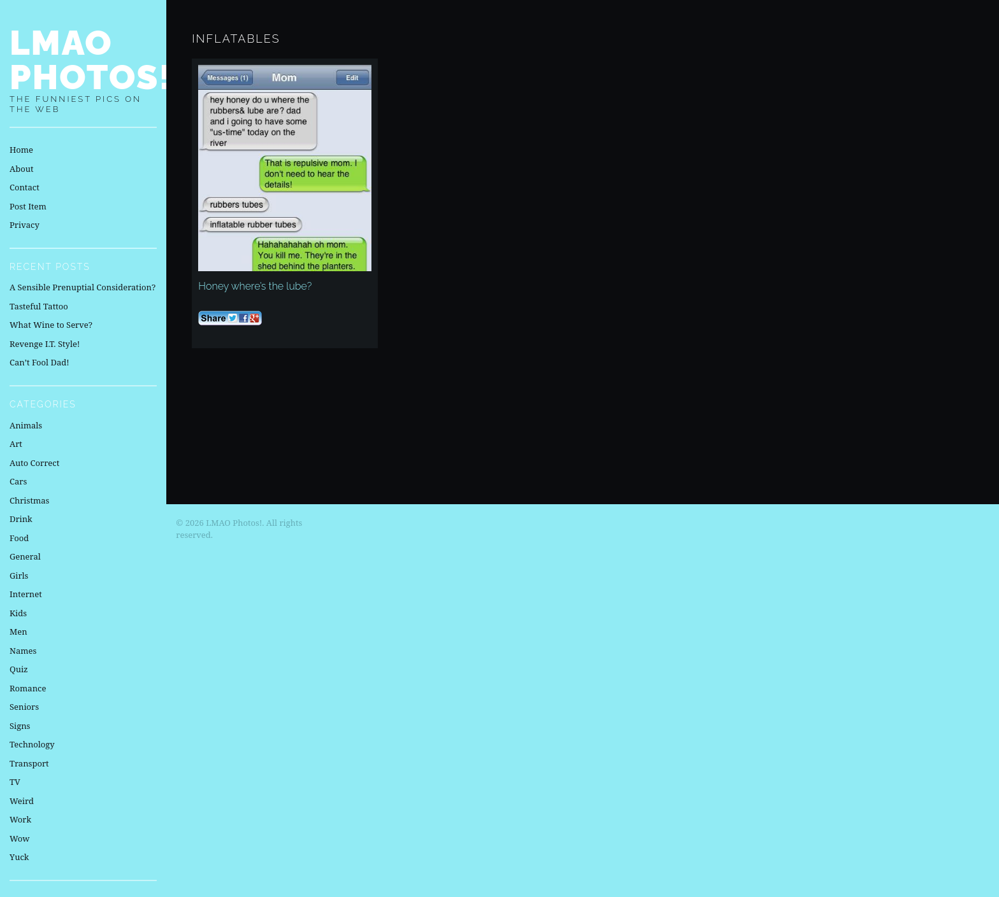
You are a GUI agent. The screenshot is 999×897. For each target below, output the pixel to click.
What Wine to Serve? (51, 324)
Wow (20, 838)
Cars (18, 481)
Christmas (29, 500)
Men (18, 631)
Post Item (28, 206)
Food (19, 538)
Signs (20, 725)
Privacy (25, 224)
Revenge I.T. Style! (45, 344)
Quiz (19, 669)
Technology (32, 744)
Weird (22, 801)
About (21, 168)
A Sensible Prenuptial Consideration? (82, 287)
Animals (26, 425)
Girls (19, 575)
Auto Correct (34, 463)
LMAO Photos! (91, 59)
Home (21, 149)
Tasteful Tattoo (39, 306)
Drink (21, 519)
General (25, 556)
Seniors (24, 706)
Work (20, 819)
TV (15, 782)
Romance (28, 688)
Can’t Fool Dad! (39, 362)
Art (16, 443)
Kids (18, 613)
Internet (26, 594)
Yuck (19, 857)
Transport (29, 763)
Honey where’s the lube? (255, 286)
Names (23, 650)
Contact (25, 187)
